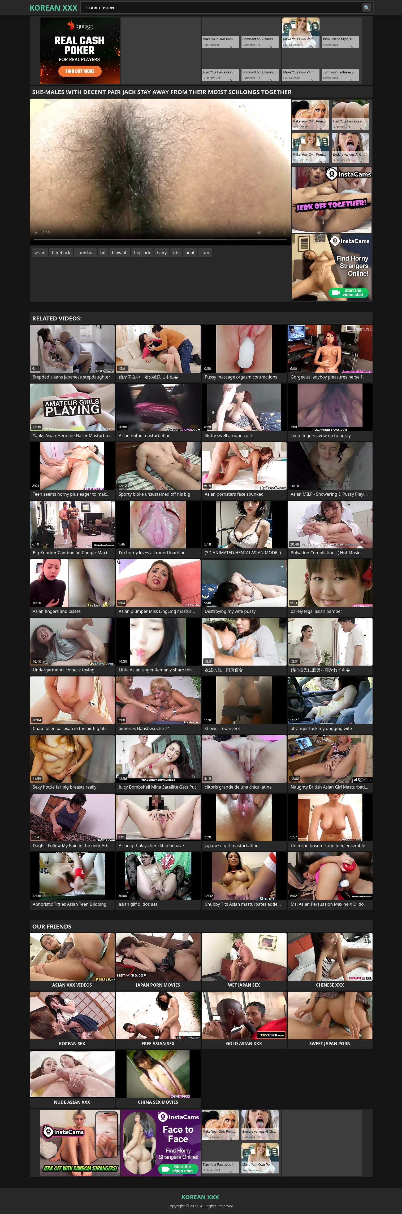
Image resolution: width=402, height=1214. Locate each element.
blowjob (120, 253)
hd (103, 253)
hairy (162, 253)
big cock (142, 253)
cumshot (85, 253)
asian (40, 253)
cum (205, 253)
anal (190, 253)
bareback (61, 253)
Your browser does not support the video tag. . (160, 172)
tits (176, 253)
